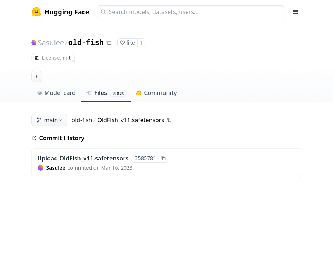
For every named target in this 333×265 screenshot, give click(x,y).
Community (156, 93)
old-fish (86, 43)
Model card (56, 93)
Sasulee (51, 42)
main (50, 120)
